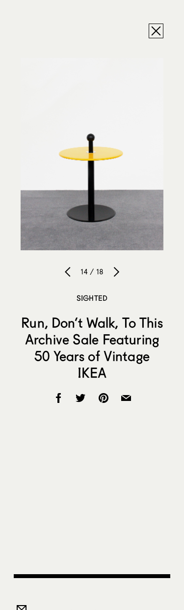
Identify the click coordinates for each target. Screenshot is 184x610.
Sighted (92, 297)
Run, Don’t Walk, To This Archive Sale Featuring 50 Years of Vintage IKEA (91, 347)
